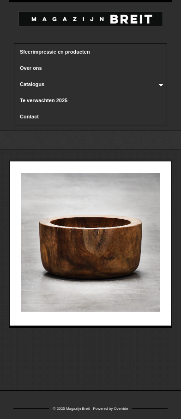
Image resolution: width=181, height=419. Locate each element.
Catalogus (88, 84)
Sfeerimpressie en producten (55, 52)
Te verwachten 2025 (43, 100)
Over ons (31, 68)
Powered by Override (110, 409)
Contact (29, 116)
